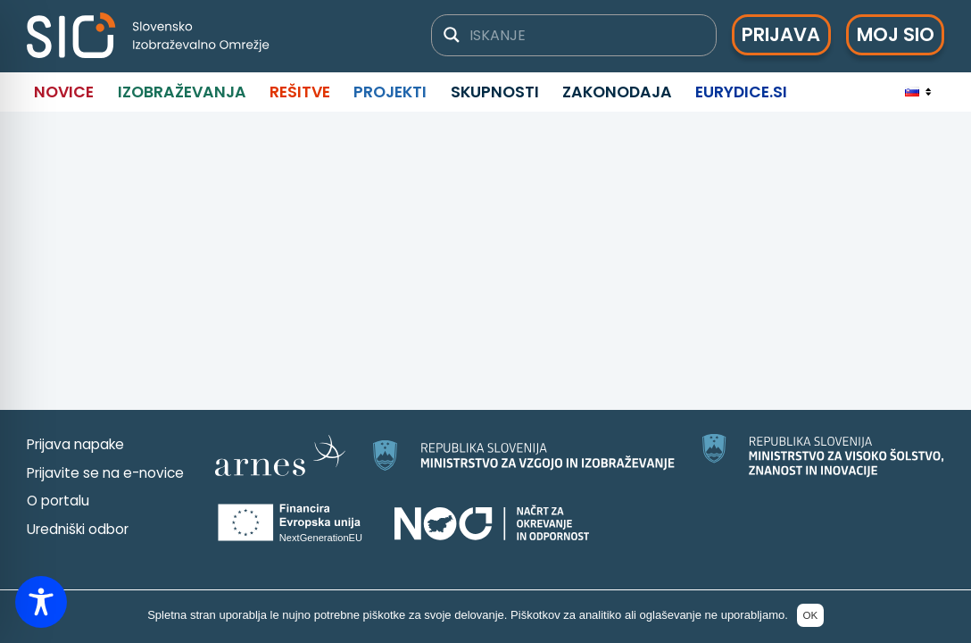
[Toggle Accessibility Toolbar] (41, 602)
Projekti (390, 92)
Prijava (781, 34)
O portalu (58, 500)
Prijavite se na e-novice (105, 472)
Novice (64, 92)
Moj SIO (895, 34)
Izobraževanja (182, 92)
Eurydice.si (741, 92)
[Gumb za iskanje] (451, 34)
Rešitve (300, 92)
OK (809, 615)
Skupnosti (495, 92)
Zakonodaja (617, 92)
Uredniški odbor (78, 529)
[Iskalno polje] (585, 34)
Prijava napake (75, 444)
